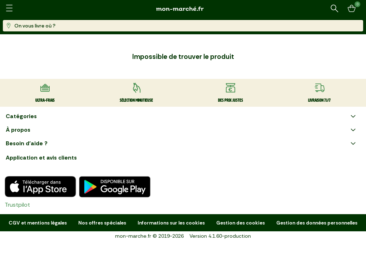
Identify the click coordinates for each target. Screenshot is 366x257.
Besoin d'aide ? (181, 143)
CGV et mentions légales (38, 223)
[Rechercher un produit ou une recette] (334, 8)
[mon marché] (183, 8)
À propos (181, 130)
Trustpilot (17, 204)
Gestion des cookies (240, 223)
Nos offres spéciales (102, 223)
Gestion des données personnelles (316, 223)
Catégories (181, 116)
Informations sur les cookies (171, 223)
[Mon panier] (351, 8)
